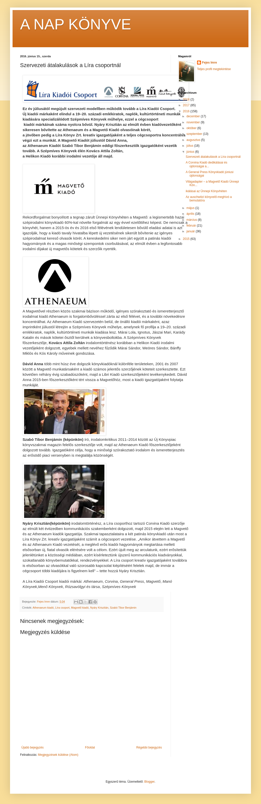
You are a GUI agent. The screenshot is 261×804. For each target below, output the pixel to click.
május (190, 208)
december (193, 116)
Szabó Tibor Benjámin (123, 607)
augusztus (193, 140)
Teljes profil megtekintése (214, 69)
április (190, 214)
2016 (186, 111)
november (193, 122)
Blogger (149, 781)
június (190, 151)
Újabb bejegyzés (32, 747)
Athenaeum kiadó (43, 607)
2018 (186, 99)
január (191, 231)
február (191, 225)
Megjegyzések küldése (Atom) (58, 755)
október (191, 128)
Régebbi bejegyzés (149, 747)
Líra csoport (62, 607)
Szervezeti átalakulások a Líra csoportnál (213, 156)
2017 (186, 105)
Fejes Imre (209, 62)
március (192, 220)
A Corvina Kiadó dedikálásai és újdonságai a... (206, 164)
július (190, 145)
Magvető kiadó (80, 607)
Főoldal (90, 747)
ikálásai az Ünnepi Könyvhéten (206, 191)
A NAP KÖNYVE (75, 24)
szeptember (194, 134)
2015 (186, 239)
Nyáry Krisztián (99, 607)
